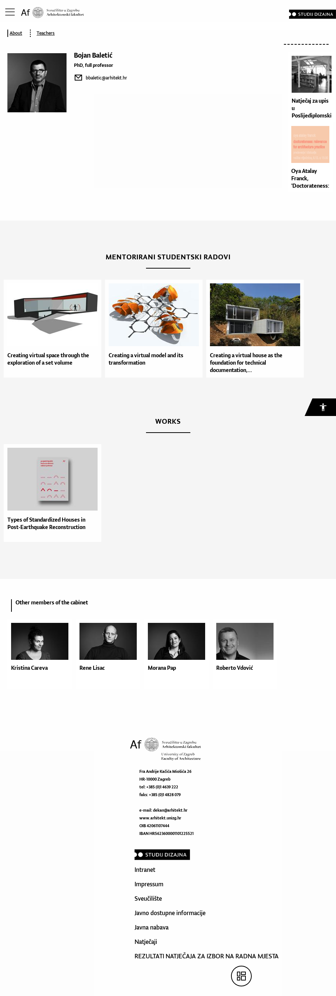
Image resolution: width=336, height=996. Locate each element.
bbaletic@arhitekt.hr (106, 78)
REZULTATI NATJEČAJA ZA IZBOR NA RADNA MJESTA (207, 956)
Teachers (46, 33)
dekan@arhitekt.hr (170, 810)
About (16, 33)
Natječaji (146, 942)
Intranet (145, 870)
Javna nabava (152, 927)
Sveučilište (148, 898)
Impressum (149, 884)
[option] (50, 329)
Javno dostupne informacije (170, 913)
